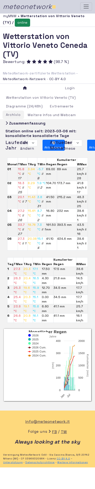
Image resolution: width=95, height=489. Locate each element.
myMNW (10, 16)
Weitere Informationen (72, 462)
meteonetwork (29, 6)
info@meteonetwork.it (47, 421)
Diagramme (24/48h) (24, 106)
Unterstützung (13, 462)
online (22, 22)
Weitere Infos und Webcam (52, 115)
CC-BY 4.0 (57, 79)
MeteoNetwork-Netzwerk (24, 79)
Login (70, 88)
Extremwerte (62, 106)
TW (64, 431)
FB (54, 431)
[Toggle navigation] (86, 6)
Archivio (13, 114)
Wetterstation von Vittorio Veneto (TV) (41, 97)
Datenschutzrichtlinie (40, 462)
